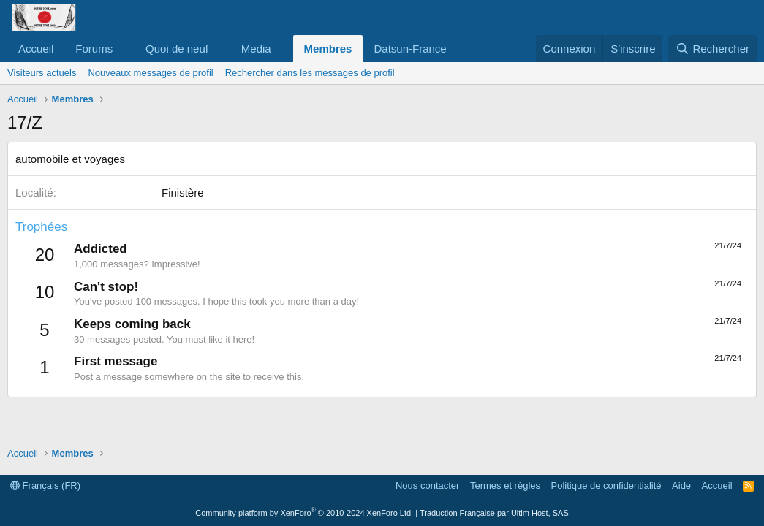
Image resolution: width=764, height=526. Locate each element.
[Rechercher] (712, 48)
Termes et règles (505, 485)
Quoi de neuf (176, 48)
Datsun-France (410, 48)
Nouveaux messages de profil (150, 72)
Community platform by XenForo (304, 512)
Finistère (183, 192)
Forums (94, 48)
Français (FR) (45, 485)
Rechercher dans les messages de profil (310, 72)
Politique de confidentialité (606, 485)
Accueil (35, 48)
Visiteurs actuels (41, 72)
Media (256, 48)
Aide (681, 485)
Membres (328, 48)
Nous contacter (427, 485)
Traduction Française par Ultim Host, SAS (494, 512)
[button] (124, 48)
